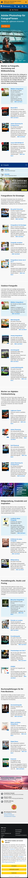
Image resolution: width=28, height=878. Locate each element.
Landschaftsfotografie (17, 367)
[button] (4, 60)
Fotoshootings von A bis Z (18, 650)
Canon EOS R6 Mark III (17, 142)
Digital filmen (14, 741)
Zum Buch (4, 26)
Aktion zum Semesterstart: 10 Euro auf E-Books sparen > (12, 2)
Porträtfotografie (15, 636)
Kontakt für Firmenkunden (9, 814)
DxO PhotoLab (15, 445)
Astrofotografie (15, 350)
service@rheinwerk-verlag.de (9, 816)
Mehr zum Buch (18, 101)
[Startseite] (6, 6)
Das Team (3, 831)
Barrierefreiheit (18, 829)
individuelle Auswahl (8, 856)
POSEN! (13, 666)
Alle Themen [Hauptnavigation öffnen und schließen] (15, 10)
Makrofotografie (15, 319)
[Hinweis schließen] (26, 2)
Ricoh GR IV (14, 107)
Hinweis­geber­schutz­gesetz (21, 835)
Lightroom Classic (16, 410)
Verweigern (20, 856)
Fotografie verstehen (16, 242)
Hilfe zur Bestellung (8, 813)
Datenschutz (17, 876)
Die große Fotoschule (17, 209)
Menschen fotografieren (17, 599)
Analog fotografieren (16, 335)
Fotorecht (13, 759)
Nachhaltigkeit (18, 831)
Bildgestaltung (15, 559)
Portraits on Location (17, 620)
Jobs (2, 836)
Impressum (11, 876)
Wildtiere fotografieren (17, 88)
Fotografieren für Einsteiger (18, 225)
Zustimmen (12, 849)
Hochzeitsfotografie (16, 705)
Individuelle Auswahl (14, 869)
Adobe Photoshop (16, 429)
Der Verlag (3, 829)
